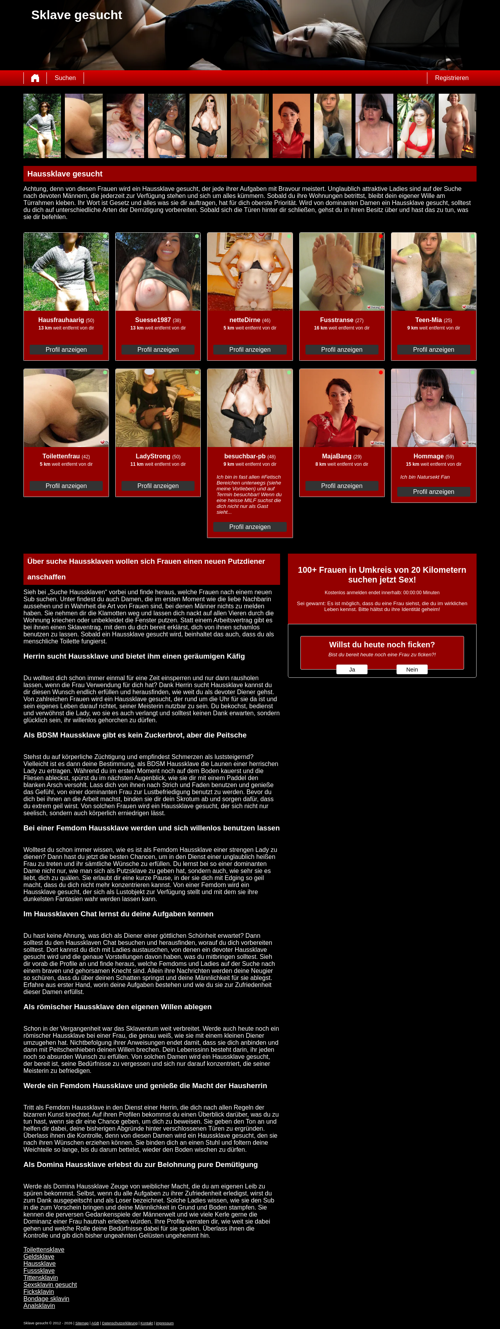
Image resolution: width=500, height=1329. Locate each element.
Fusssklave (39, 1270)
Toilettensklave (43, 1249)
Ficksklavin (38, 1291)
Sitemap (82, 1323)
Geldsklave (38, 1256)
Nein (412, 669)
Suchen (65, 78)
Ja (352, 669)
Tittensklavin (40, 1277)
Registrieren (452, 78)
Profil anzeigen (66, 349)
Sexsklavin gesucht (50, 1284)
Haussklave (39, 1263)
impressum (165, 1323)
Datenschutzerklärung (120, 1323)
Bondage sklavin (46, 1298)
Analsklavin (39, 1305)
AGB (95, 1323)
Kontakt (147, 1323)
